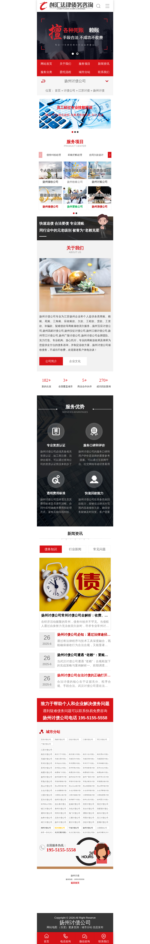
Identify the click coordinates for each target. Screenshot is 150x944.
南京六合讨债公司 (89, 754)
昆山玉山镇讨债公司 (75, 786)
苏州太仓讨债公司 (103, 768)
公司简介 (51, 361)
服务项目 (84, 63)
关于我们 (65, 63)
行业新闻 (75, 549)
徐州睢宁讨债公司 (75, 800)
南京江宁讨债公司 (60, 754)
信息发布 (98, 927)
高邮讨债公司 (60, 739)
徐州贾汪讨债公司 (103, 800)
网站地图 (52, 927)
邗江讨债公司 (102, 739)
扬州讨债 (98, 90)
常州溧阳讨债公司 (75, 763)
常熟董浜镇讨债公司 (103, 781)
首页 (58, 90)
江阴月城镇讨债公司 (75, 795)
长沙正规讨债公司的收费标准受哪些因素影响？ (60, 832)
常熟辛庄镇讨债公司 (75, 781)
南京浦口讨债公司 (75, 754)
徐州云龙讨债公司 (89, 800)
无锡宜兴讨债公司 (75, 759)
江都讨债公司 (88, 739)
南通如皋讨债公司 (103, 772)
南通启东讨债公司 (75, 772)
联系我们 (103, 72)
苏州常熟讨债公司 (75, 768)
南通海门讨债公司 (60, 772)
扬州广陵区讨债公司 (89, 777)
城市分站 (84, 72)
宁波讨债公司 (74, 828)
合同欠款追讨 (96, 155)
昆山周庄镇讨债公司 (60, 786)
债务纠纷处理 (54, 155)
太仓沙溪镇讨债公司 (75, 790)
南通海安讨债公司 (89, 772)
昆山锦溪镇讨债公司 (89, 786)
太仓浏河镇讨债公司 (89, 790)
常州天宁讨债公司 (89, 763)
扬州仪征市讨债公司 (75, 777)
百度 (63, 927)
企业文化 (75, 361)
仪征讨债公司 (74, 739)
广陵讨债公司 (46, 744)
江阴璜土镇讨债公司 (60, 795)
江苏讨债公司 (46, 750)
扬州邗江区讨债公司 (103, 777)
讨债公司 (69, 90)
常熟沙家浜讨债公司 (89, 781)
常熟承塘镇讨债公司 (60, 781)
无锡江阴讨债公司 (60, 759)
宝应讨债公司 (46, 739)
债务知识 (51, 549)
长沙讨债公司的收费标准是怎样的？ (89, 832)
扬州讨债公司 (88, 828)
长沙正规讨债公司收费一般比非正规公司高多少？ (75, 832)
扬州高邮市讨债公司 (60, 777)
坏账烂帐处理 (75, 155)
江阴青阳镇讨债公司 (89, 795)
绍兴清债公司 (60, 828)
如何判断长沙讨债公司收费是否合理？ (103, 832)
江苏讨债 (84, 90)
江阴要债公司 (102, 828)
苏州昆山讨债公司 (60, 768)
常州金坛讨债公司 (60, 763)
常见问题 (99, 549)
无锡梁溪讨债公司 (103, 759)
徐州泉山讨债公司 (47, 804)
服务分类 (46, 72)
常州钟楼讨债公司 (103, 763)
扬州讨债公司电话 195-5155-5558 (75, 717)
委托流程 (65, 72)
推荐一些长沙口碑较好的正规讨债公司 (47, 832)
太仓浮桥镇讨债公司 (103, 790)
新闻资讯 (103, 63)
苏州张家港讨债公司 (89, 768)
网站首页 (46, 63)
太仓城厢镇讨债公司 (60, 790)
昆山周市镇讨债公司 (103, 786)
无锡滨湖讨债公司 (89, 759)
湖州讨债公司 (46, 828)
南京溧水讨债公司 (103, 754)
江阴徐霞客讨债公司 (103, 795)
